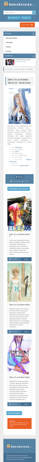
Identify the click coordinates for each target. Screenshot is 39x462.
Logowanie (14, 18)
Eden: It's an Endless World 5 (19, 235)
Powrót (19, 177)
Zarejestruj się (26, 18)
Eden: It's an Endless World (19, 304)
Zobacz (26, 259)
